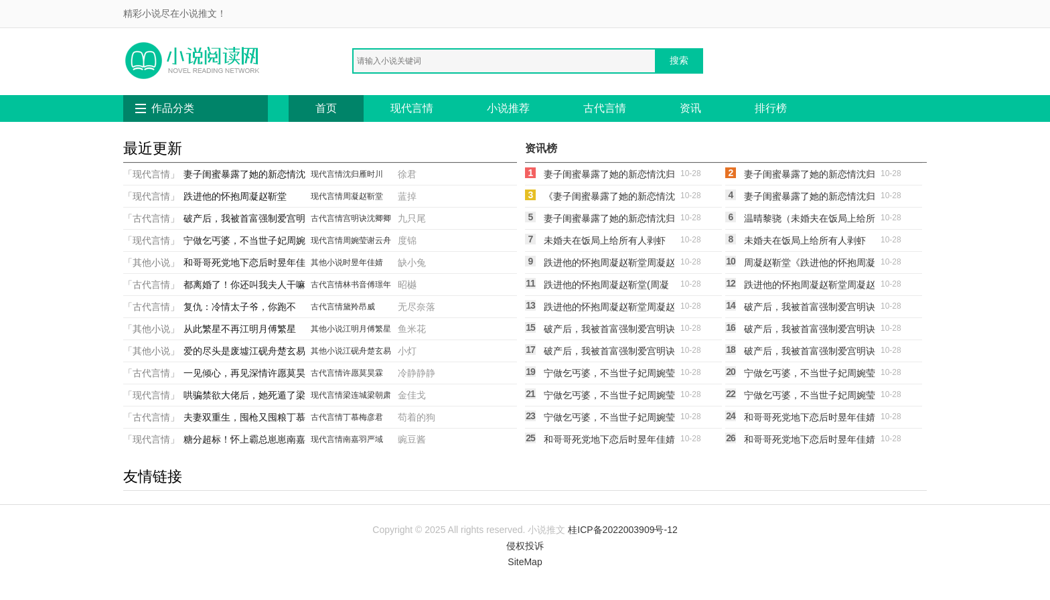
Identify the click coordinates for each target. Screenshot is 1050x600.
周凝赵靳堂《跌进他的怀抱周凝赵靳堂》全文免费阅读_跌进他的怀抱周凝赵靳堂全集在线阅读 (809, 264)
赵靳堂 (371, 196)
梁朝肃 (379, 395)
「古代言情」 (151, 218)
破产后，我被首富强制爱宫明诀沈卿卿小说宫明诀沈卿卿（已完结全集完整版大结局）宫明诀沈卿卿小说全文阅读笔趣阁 (809, 353)
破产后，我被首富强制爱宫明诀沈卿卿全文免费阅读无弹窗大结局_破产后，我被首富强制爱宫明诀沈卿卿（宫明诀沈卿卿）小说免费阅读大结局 (609, 353)
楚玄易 (379, 351)
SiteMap (525, 561)
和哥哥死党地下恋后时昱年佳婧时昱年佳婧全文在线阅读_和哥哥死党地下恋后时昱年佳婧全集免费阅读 (609, 441)
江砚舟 (355, 351)
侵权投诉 (525, 545)
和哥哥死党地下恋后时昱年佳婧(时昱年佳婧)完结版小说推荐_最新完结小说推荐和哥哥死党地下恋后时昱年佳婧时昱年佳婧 (809, 441)
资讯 (690, 108)
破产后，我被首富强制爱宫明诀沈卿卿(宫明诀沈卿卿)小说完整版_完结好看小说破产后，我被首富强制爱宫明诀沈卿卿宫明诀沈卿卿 (609, 330)
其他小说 (327, 262)
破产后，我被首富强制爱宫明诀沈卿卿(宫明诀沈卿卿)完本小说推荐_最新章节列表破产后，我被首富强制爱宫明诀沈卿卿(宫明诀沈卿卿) (809, 330)
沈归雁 (355, 174)
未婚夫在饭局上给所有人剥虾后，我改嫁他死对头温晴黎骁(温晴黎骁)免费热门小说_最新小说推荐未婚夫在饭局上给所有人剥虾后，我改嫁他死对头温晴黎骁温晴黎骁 (609, 242)
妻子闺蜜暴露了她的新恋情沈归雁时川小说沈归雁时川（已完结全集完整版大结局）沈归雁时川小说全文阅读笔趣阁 (609, 176)
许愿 (351, 373)
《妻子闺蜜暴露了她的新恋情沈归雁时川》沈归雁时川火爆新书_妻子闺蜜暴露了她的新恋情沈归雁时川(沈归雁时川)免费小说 (609, 198)
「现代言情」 (151, 174)
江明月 (355, 328)
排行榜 (771, 108)
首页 (326, 108)
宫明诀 (355, 218)
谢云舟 (379, 240)
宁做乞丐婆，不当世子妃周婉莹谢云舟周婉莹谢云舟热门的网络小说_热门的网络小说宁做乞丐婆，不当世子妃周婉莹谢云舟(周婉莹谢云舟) (609, 419)
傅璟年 (379, 284)
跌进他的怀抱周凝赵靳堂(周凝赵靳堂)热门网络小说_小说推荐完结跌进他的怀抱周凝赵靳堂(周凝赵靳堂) (609, 286)
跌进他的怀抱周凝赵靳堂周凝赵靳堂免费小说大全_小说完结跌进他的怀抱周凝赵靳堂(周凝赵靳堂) (809, 286)
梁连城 (355, 395)
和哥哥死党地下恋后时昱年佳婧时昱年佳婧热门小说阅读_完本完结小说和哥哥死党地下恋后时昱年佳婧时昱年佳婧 (809, 419)
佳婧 (375, 262)
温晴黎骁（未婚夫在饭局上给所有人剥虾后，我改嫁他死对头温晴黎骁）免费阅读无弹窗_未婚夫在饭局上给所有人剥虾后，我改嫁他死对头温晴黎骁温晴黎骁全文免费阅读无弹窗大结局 (809, 220)
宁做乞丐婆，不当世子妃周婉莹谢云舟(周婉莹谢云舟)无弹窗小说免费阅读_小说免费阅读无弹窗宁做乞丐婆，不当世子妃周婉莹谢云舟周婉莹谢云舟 (809, 375)
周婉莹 (355, 240)
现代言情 (411, 108)
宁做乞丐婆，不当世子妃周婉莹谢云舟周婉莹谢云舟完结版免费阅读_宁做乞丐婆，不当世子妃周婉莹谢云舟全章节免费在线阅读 (609, 375)
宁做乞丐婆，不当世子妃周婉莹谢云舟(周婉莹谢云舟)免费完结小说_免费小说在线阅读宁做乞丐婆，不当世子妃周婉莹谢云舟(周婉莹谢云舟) (609, 397)
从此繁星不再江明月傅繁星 (239, 328)
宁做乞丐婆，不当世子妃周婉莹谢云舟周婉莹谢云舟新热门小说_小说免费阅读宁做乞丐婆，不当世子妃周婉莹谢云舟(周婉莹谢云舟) (809, 397)
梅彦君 (371, 417)
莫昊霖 (371, 373)
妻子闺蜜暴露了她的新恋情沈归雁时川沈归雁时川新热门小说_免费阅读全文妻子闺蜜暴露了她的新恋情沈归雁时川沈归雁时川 (809, 198)
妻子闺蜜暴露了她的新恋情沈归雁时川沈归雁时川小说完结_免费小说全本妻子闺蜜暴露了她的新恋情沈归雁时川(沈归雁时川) (609, 220)
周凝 (351, 196)
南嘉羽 (355, 439)
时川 (375, 174)
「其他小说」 (151, 262)
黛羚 (351, 306)
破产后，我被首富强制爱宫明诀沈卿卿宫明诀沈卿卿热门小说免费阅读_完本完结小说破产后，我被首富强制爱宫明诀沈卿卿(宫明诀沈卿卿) (809, 308)
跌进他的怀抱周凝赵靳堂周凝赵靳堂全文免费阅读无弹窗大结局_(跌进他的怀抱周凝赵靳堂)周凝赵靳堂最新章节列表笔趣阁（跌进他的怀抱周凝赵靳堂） (609, 264)
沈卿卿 (379, 218)
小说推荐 (508, 108)
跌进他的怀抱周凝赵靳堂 (235, 196)
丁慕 (351, 417)
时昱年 (355, 262)
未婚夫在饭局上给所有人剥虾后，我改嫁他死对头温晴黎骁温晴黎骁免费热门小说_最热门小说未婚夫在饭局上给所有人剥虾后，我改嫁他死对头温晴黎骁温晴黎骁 (809, 242)
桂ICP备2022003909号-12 (622, 529)
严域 (375, 439)
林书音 (355, 284)
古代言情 (604, 108)
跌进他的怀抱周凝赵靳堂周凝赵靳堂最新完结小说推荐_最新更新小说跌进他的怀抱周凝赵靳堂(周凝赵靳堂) (609, 308)
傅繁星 (379, 328)
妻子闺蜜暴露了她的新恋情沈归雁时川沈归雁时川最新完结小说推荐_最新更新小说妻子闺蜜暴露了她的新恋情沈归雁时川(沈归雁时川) (809, 176)
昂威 (367, 306)
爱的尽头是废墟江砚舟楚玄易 (244, 351)
